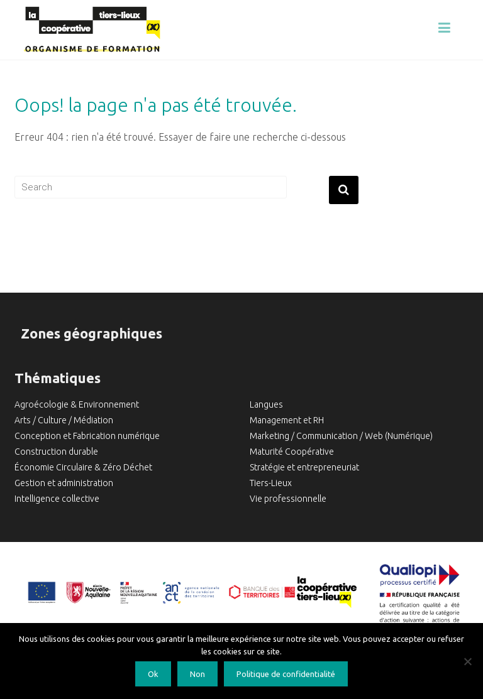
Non (197, 673)
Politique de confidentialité (285, 673)
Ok (153, 673)
